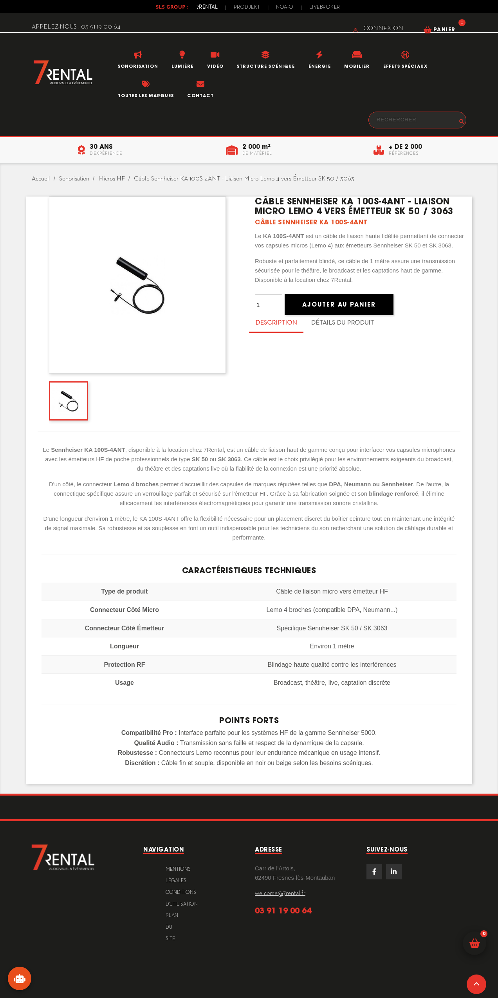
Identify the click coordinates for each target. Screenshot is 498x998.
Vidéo (215, 66)
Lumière (182, 66)
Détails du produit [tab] (342, 323)
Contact (200, 95)
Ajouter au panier (339, 304)
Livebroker (324, 7)
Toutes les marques (146, 95)
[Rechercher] (417, 120)
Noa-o (285, 7)
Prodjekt (247, 7)
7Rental (207, 7)
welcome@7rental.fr (280, 893)
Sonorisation (138, 66)
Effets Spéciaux (405, 66)
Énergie (320, 66)
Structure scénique (266, 66)
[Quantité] (268, 304)
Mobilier (357, 66)
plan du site (172, 927)
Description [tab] (276, 323)
